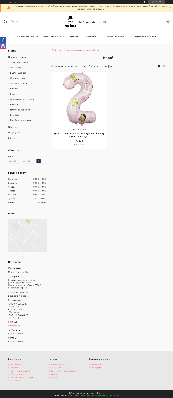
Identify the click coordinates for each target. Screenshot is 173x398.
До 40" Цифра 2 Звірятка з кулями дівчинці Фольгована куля (79, 135)
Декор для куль (17, 78)
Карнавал (14, 115)
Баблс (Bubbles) (18, 73)
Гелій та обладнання (20, 110)
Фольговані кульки (74, 50)
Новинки (91, 36)
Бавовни (14, 104)
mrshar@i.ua (14, 326)
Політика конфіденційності (107, 395)
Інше (12, 94)
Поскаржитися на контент (84, 395)
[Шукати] (6, 22)
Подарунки (14, 132)
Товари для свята (18, 83)
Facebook (96, 364)
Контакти (15, 380)
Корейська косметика (20, 120)
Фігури (54, 374)
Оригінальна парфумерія (22, 99)
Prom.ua (100, 393)
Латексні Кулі (57, 364)
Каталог (59, 50)
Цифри (87, 50)
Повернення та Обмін (143, 36)
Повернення (17, 374)
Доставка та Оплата (113, 36)
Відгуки (12, 138)
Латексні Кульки (52, 36)
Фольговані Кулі (26, 36)
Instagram (96, 367)
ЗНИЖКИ (15, 364)
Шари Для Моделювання (63, 371)
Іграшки (74, 36)
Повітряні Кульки (17, 57)
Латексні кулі (16, 67)
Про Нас (15, 367)
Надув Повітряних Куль (22, 377)
